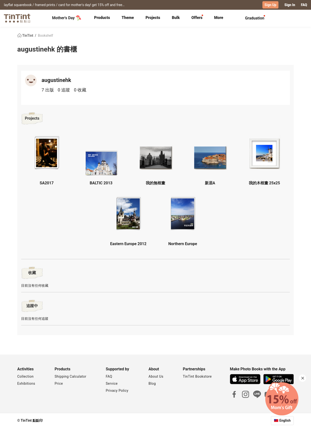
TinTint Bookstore (197, 376)
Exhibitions (26, 383)
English (285, 420)
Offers (196, 17)
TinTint (25, 35)
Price (59, 383)
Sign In (289, 5)
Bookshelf (45, 35)
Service (112, 383)
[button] (46, 152)
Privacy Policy (117, 390)
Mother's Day (66, 18)
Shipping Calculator (70, 376)
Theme (128, 17)
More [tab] (218, 17)
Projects (153, 17)
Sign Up (270, 5)
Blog (152, 383)
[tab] (102, 18)
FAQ (304, 5)
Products (102, 17)
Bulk (176, 17)
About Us (155, 376)
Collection (25, 376)
